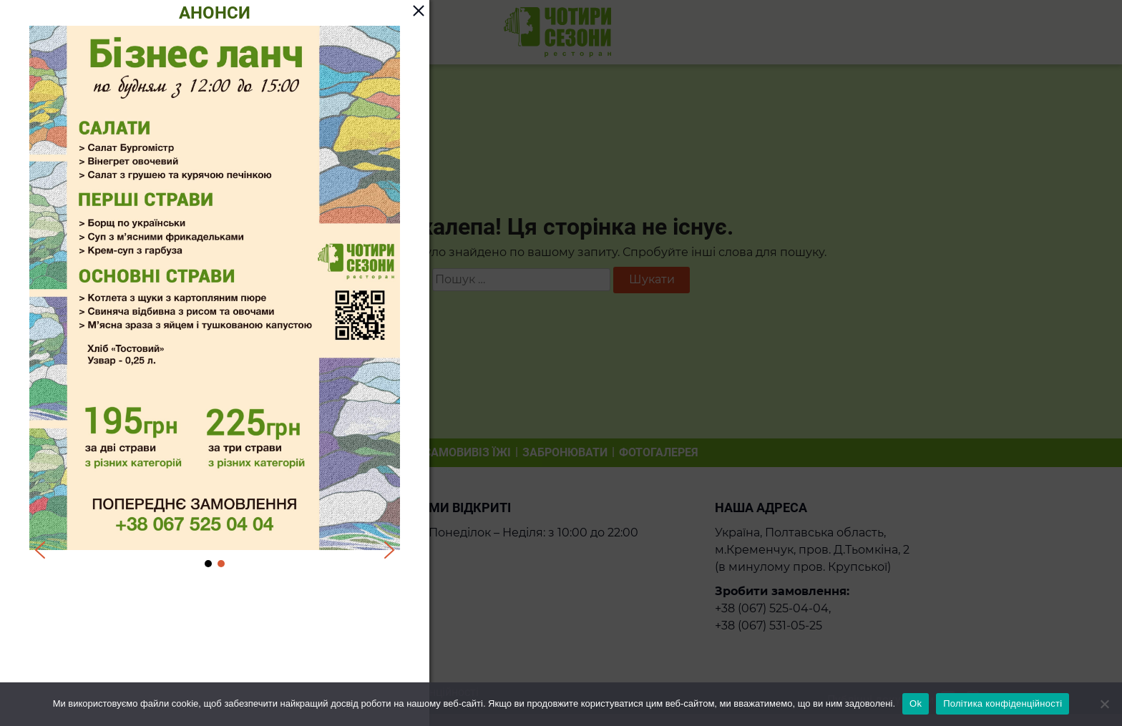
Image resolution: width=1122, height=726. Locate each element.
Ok (915, 703)
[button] (40, 550)
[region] (214, 298)
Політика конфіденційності (1002, 703)
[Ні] (1104, 704)
